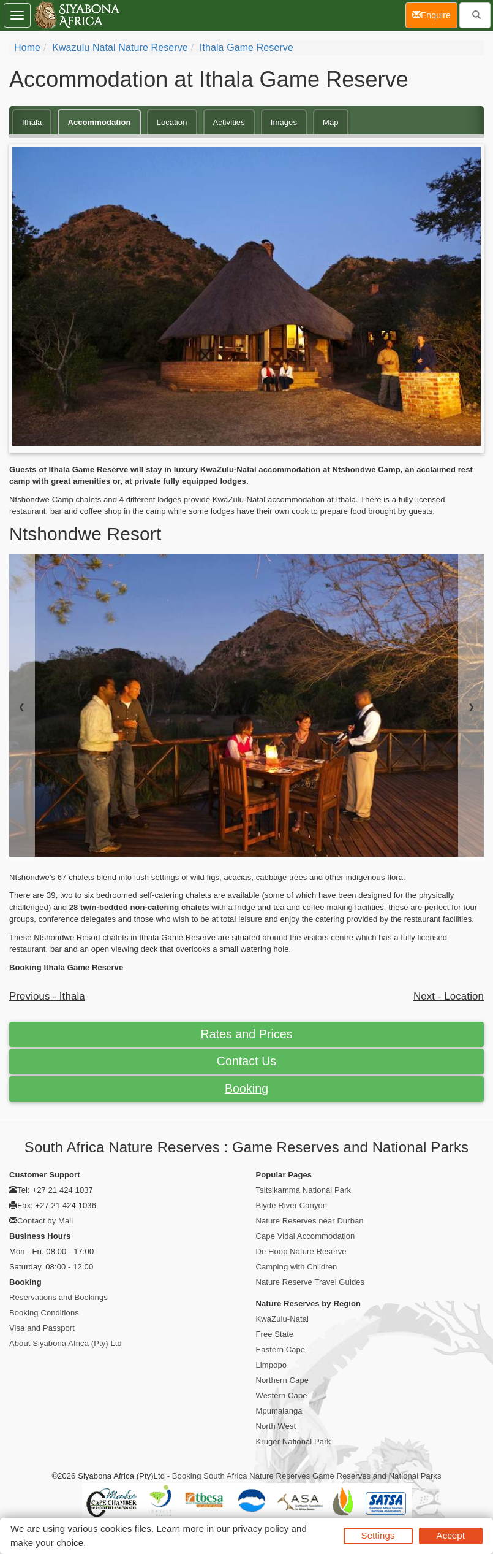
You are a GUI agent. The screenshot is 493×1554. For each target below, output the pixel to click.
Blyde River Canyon (292, 1205)
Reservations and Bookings (58, 1297)
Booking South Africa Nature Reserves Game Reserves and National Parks (307, 1475)
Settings (378, 1535)
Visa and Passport (42, 1328)
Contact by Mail (45, 1220)
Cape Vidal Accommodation (305, 1236)
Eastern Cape (281, 1349)
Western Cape (281, 1395)
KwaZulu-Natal (282, 1318)
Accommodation (98, 122)
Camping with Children (296, 1266)
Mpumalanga (279, 1410)
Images (284, 122)
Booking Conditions (44, 1312)
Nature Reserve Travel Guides (310, 1282)
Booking (246, 1088)
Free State (275, 1334)
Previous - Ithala (47, 996)
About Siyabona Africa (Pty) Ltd (65, 1343)
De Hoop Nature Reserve (301, 1251)
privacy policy (260, 1528)
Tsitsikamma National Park (304, 1190)
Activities (229, 122)
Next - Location (448, 996)
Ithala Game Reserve (246, 47)
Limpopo (271, 1364)
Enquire (434, 14)
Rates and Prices (246, 1034)
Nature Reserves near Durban (310, 1220)
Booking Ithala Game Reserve (66, 967)
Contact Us (246, 1061)
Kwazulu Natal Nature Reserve (120, 47)
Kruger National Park (293, 1441)
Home (27, 47)
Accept (451, 1535)
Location (172, 122)
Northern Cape (282, 1380)
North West (276, 1426)
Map (331, 122)
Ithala (32, 122)
